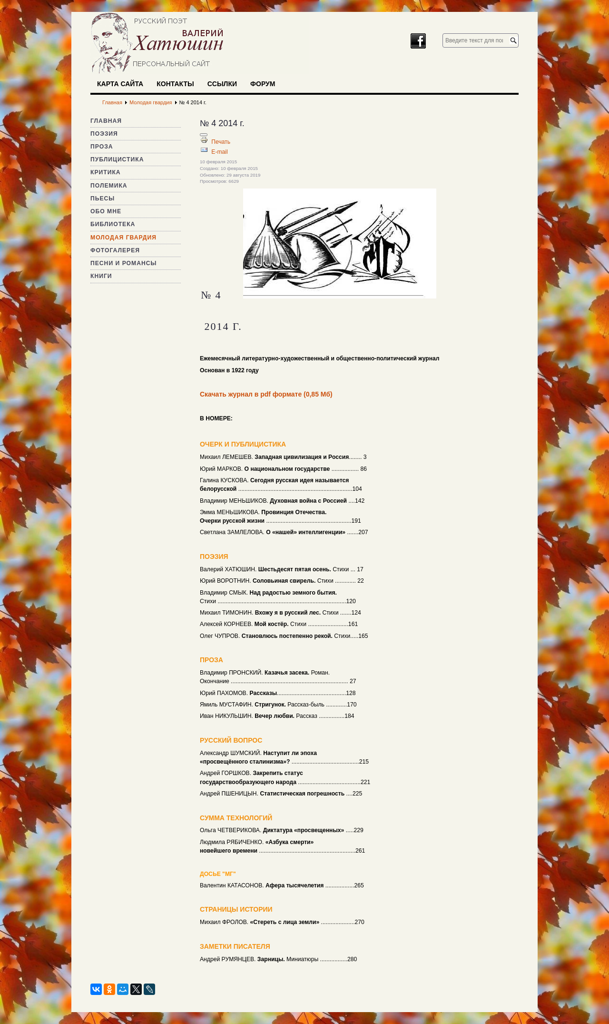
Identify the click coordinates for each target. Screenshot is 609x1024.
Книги (101, 276)
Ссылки (222, 84)
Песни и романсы (123, 263)
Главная (106, 121)
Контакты (175, 84)
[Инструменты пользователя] (203, 134)
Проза (101, 146)
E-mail (219, 152)
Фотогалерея (115, 250)
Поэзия (104, 133)
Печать (220, 142)
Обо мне (105, 211)
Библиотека (112, 224)
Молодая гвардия (123, 237)
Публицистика (117, 159)
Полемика (109, 185)
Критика (105, 172)
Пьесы (102, 198)
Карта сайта (120, 84)
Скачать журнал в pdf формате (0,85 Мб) (266, 394)
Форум (262, 84)
